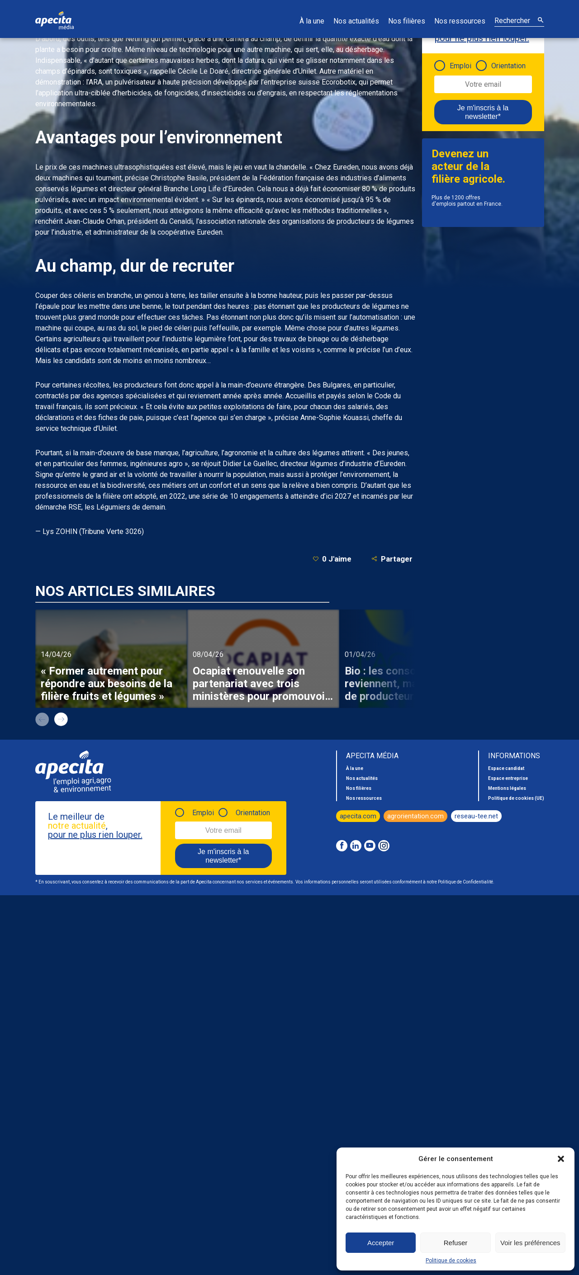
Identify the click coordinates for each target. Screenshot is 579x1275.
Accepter (380, 1243)
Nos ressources (459, 21)
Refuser (456, 1243)
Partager (392, 558)
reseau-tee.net (476, 816)
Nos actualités (356, 21)
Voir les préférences (530, 1243)
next (61, 719)
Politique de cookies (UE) (516, 798)
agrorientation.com (415, 816)
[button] (560, 1158)
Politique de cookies (451, 1260)
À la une (311, 21)
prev (42, 719)
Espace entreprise (508, 778)
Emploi (460, 65)
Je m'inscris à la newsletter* (482, 112)
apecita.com (358, 816)
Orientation (508, 65)
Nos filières (406, 21)
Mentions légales (507, 788)
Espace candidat (506, 768)
